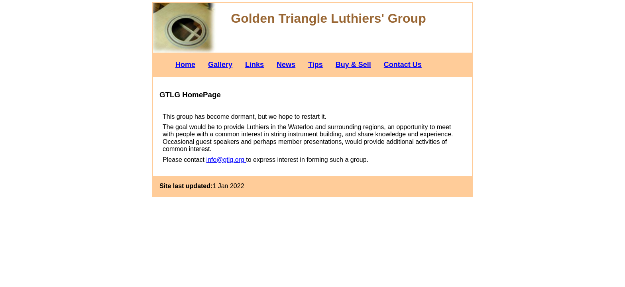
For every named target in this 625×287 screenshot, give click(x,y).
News (286, 65)
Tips (315, 65)
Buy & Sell (353, 65)
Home (185, 65)
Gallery (220, 65)
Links (254, 65)
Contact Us (403, 65)
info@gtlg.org (226, 159)
